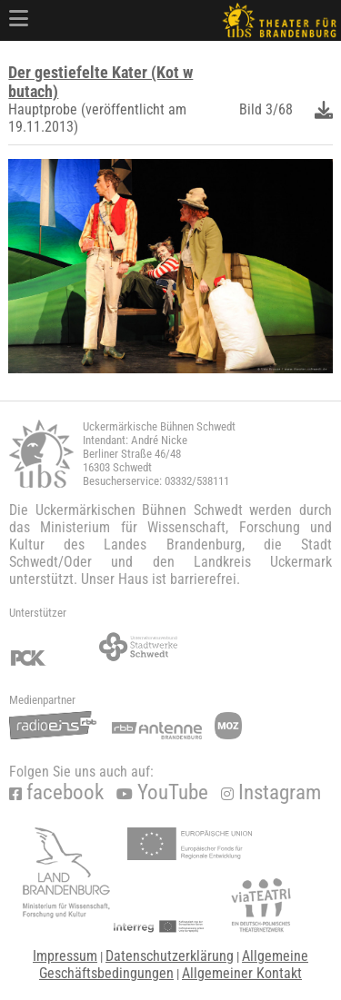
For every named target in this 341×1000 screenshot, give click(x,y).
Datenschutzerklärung (169, 956)
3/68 (279, 109)
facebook (56, 792)
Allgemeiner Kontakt (242, 973)
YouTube (162, 792)
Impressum (65, 956)
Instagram (271, 792)
